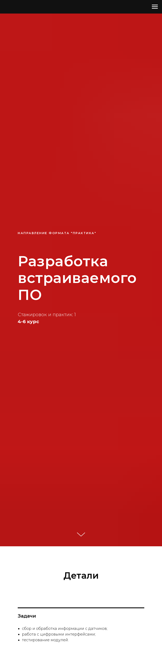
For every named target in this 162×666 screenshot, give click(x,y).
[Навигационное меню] (155, 7)
